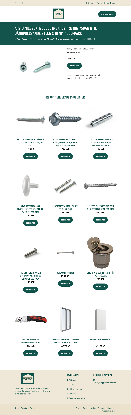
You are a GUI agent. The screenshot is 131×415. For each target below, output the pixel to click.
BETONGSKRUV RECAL (65, 272)
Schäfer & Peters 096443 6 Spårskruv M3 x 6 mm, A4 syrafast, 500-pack (30, 275)
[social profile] (22, 3)
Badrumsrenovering (77, 398)
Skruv (91, 49)
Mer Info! (74, 66)
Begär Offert (107, 14)
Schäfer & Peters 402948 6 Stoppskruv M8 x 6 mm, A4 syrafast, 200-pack (100, 142)
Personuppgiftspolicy (106, 408)
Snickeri (72, 394)
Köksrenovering (75, 389)
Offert (71, 384)
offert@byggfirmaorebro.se (105, 3)
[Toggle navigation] (18, 14)
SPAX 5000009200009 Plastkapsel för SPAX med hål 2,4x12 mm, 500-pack (30, 209)
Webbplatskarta (108, 411)
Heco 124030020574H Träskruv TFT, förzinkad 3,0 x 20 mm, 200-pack (30, 142)
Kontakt (86, 408)
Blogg (78, 408)
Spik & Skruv (83, 49)
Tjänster (72, 380)
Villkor (93, 408)
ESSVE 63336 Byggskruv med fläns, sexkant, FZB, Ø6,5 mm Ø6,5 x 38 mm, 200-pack (65, 142)
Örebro (90, 3)
